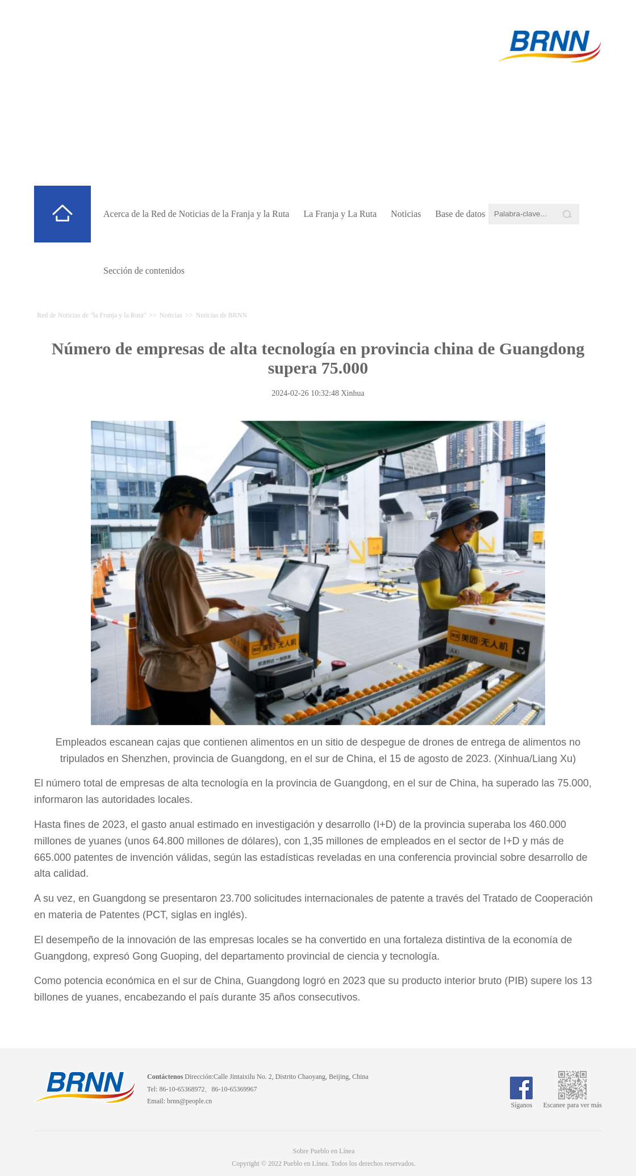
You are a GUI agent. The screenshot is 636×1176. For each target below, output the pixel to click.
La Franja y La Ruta (339, 214)
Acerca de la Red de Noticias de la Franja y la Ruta (196, 214)
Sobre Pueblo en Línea (324, 1151)
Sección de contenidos (144, 270)
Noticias (406, 214)
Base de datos (461, 214)
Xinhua (352, 393)
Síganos (521, 1101)
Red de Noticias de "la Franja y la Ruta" (271, 131)
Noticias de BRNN (222, 315)
